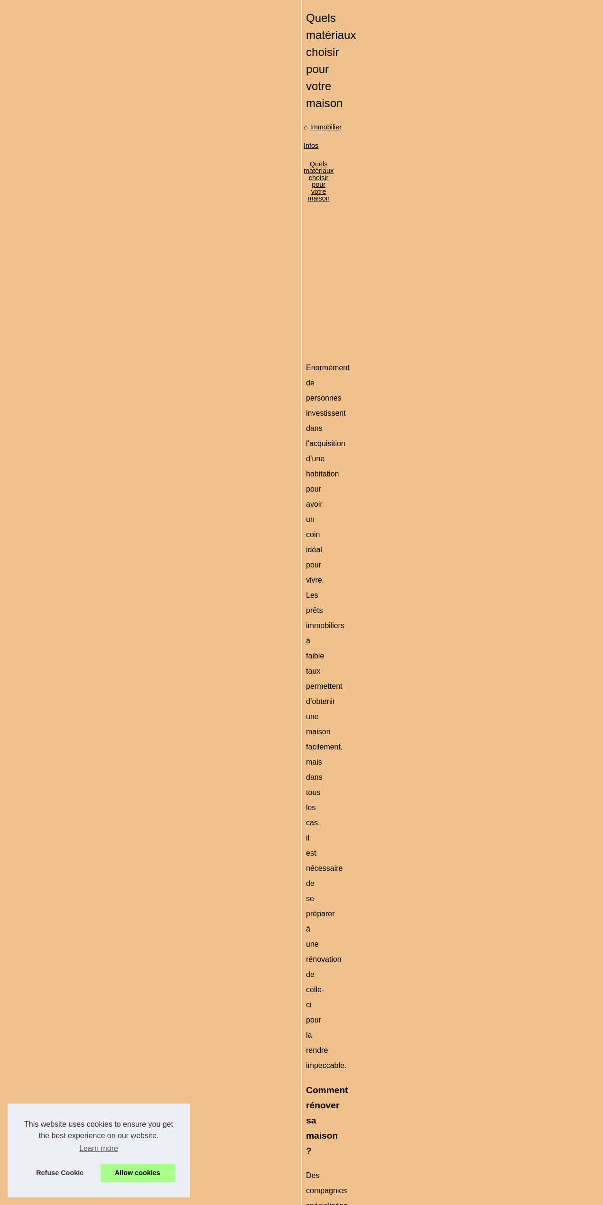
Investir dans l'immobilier (66, 311)
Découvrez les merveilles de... (74, 653)
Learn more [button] (98, 1148)
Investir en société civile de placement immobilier (505, 971)
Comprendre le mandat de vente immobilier (288, 1034)
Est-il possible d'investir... (67, 418)
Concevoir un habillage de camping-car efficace (295, 1164)
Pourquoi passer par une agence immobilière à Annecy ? (309, 1067)
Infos (215, 288)
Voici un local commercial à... (73, 609)
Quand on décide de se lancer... (77, 397)
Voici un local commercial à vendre (276, 1099)
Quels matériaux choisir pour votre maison (296, 288)
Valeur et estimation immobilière (271, 1148)
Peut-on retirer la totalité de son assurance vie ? (296, 1132)
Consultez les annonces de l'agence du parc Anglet (244, 971)
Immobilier (183, 288)
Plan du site (47, 255)
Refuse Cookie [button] (59, 1173)
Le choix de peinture (60, 439)
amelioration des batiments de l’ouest (338, 583)
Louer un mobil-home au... (69, 674)
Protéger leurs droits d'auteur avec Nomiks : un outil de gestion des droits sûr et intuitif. (354, 1051)
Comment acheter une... (65, 460)
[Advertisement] (372, 365)
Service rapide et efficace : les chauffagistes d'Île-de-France (313, 1018)
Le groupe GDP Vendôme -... (73, 716)
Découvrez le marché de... (69, 290)
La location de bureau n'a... (70, 695)
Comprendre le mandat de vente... (80, 525)
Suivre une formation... (63, 588)
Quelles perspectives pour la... (75, 376)
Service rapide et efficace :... (72, 504)
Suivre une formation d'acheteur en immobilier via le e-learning (318, 1083)
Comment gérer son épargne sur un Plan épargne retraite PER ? (321, 1116)
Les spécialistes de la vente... (73, 355)
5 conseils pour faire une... (69, 737)
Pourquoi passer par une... (69, 567)
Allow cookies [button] (137, 1173)
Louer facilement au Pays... (70, 758)
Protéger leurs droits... (62, 546)
